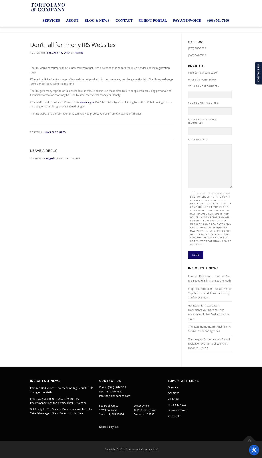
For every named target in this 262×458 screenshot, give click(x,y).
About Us (173, 398)
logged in (51, 158)
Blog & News (97, 20)
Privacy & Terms (178, 410)
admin (79, 52)
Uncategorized (55, 132)
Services (51, 20)
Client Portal (153, 20)
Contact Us (174, 416)
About (72, 20)
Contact (124, 20)
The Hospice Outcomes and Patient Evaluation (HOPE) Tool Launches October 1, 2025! (209, 343)
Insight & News (177, 404)
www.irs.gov (87, 102)
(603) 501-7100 (218, 20)
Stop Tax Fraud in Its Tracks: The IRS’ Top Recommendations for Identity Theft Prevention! (210, 293)
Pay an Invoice (187, 20)
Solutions (173, 393)
